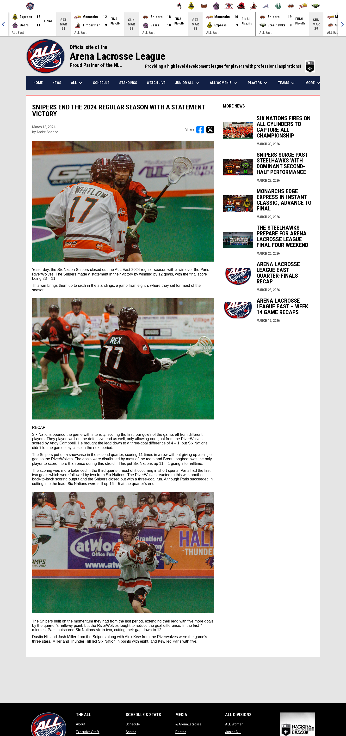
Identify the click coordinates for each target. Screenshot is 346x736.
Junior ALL (233, 732)
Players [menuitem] (258, 83)
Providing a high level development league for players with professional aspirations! (230, 66)
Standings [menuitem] (128, 83)
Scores (131, 732)
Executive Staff (87, 732)
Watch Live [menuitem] (156, 83)
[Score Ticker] (173, 24)
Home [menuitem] (38, 83)
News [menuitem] (56, 83)
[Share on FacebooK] (200, 129)
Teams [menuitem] (287, 83)
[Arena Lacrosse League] (32, 6)
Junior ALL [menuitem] (187, 83)
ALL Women (234, 724)
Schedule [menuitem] (101, 83)
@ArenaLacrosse (188, 724)
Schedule (133, 724)
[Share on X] (210, 129)
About (80, 724)
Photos (180, 732)
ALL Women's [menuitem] (224, 83)
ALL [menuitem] (77, 83)
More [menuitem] (313, 83)
